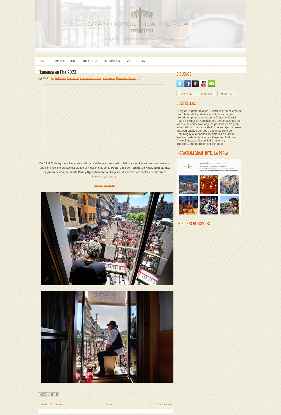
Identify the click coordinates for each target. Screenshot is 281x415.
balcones (60, 78)
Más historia (135, 61)
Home (42, 61)
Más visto (186, 93)
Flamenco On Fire (90, 78)
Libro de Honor (64, 61)
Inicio (109, 404)
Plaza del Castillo (126, 78)
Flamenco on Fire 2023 (57, 72)
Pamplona (109, 78)
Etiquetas (207, 93)
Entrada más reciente (51, 404)
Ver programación (104, 185)
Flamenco (73, 78)
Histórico (226, 93)
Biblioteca (89, 61)
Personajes (112, 61)
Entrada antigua (163, 404)
